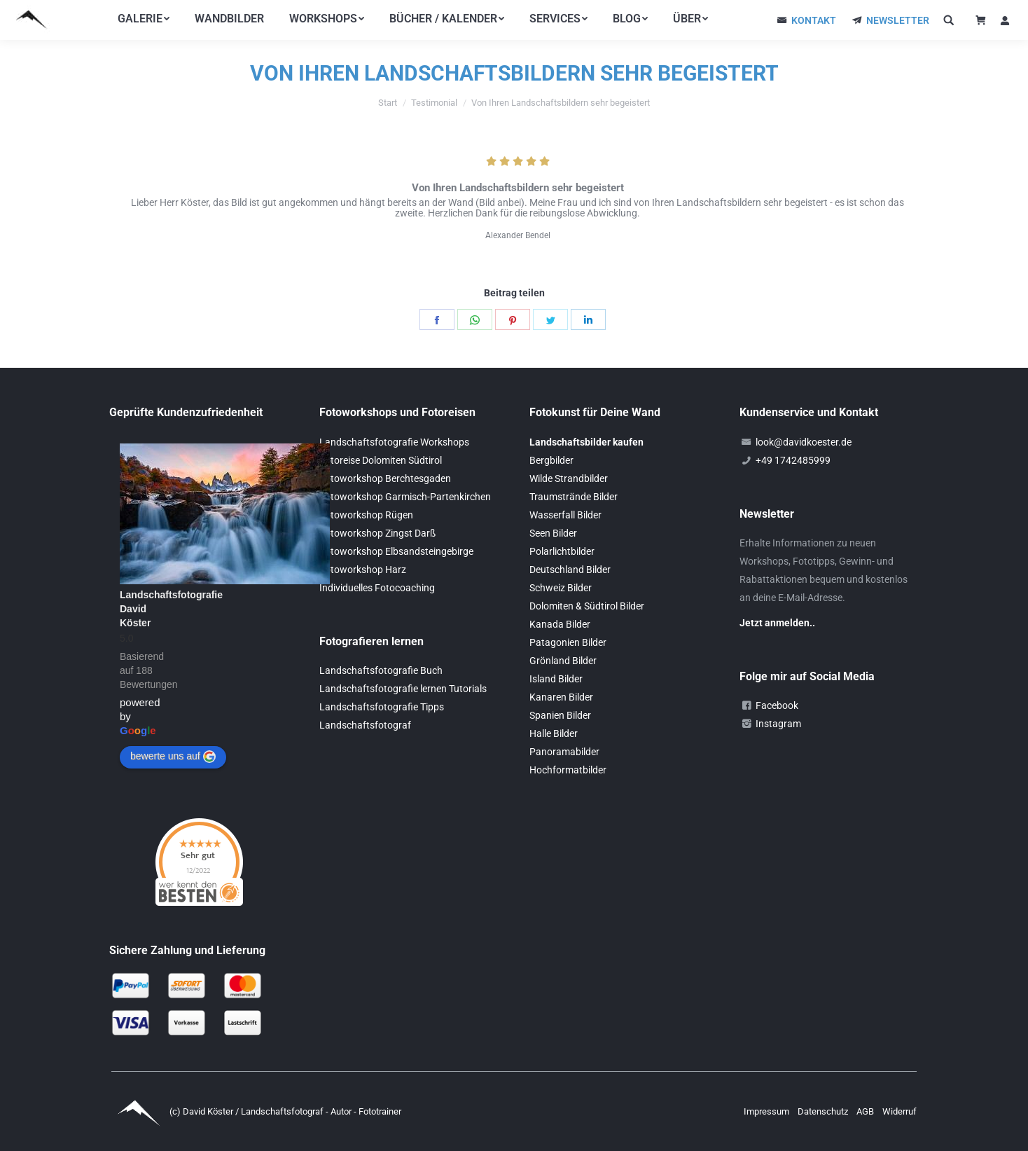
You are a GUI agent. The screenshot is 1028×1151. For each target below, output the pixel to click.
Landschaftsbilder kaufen (586, 442)
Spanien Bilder (560, 715)
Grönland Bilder (563, 660)
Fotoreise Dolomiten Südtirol (380, 460)
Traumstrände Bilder (573, 496)
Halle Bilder (553, 733)
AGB (866, 1111)
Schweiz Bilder (560, 587)
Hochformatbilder (567, 770)
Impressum (767, 1111)
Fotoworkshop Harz (362, 569)
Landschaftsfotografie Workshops (394, 442)
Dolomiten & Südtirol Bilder (586, 606)
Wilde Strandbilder (568, 478)
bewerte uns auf (173, 756)
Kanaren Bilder (561, 697)
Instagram (778, 723)
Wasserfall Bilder (565, 515)
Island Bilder (556, 678)
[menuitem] (143, 19)
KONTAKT (813, 20)
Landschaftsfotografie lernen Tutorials (403, 688)
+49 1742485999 (793, 460)
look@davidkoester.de (804, 442)
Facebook (777, 705)
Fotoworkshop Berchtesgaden (385, 478)
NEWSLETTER (897, 20)
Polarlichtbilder (562, 551)
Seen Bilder (553, 533)
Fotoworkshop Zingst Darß (377, 533)
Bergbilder (551, 460)
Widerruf (899, 1111)
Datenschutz (824, 1111)
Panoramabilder (564, 751)
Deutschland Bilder (570, 569)
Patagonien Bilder (567, 642)
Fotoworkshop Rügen (366, 515)
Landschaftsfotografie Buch (381, 670)
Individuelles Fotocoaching (377, 587)
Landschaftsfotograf (365, 725)
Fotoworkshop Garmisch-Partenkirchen (405, 496)
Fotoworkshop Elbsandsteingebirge (396, 551)
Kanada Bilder (559, 624)
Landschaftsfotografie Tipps (381, 706)
